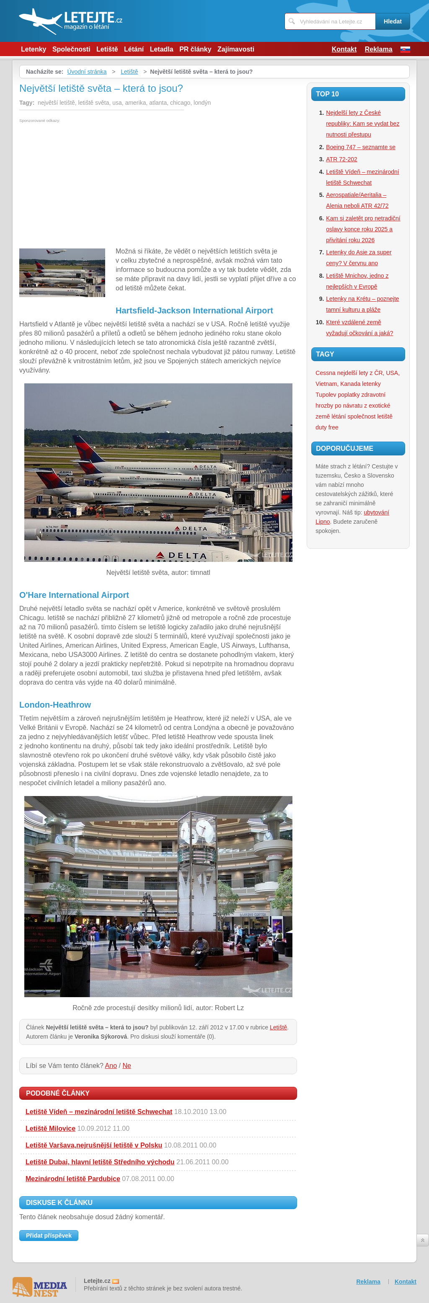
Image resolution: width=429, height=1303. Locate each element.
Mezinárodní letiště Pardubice (73, 1178)
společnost (362, 416)
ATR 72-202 (341, 159)
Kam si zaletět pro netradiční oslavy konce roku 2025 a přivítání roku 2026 (363, 229)
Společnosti (71, 49)
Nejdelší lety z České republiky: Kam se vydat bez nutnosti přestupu (362, 123)
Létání (134, 49)
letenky (371, 383)
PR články (195, 49)
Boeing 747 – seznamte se (360, 147)
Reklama (379, 49)
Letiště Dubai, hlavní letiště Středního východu (100, 1162)
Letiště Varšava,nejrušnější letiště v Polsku (94, 1145)
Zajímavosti (235, 49)
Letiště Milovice (50, 1128)
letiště (385, 416)
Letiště (107, 49)
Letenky (33, 49)
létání (338, 416)
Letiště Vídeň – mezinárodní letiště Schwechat (99, 1111)
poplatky (349, 394)
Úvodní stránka (86, 71)
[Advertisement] (89, 185)
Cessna (325, 373)
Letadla (161, 49)
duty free (326, 427)
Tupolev (325, 394)
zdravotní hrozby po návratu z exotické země (352, 405)
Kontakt (344, 49)
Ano (111, 1065)
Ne (126, 1065)
